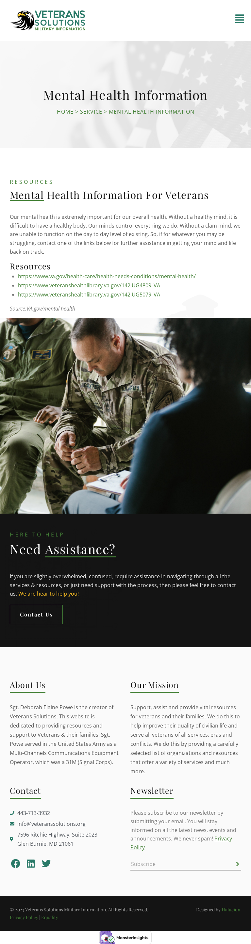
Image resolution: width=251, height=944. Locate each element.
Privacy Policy (24, 917)
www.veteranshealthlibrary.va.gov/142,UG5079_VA (98, 294)
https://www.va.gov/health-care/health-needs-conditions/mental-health (106, 276)
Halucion (231, 909)
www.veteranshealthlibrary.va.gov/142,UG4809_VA (98, 285)
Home (65, 111)
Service (91, 111)
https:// (27, 285)
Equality (49, 917)
